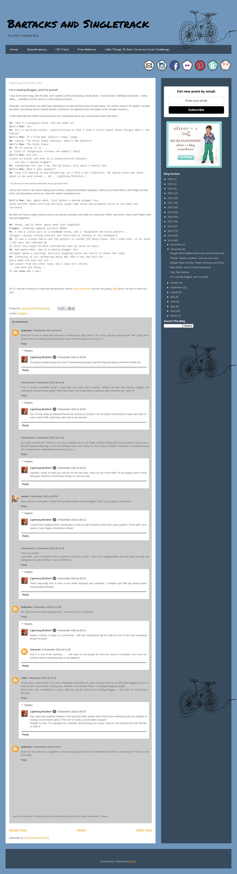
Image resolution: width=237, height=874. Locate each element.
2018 (171, 216)
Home (14, 49)
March (174, 315)
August (175, 292)
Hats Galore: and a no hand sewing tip (190, 267)
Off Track (62, 49)
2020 (171, 207)
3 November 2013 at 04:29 (47, 330)
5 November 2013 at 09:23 (71, 711)
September (177, 287)
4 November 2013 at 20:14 (71, 630)
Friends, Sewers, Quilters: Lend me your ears (194, 258)
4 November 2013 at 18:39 (71, 357)
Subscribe (196, 110)
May (173, 306)
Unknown (26, 330)
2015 (171, 231)
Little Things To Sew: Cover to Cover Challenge (137, 49)
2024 (171, 188)
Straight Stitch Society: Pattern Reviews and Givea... (198, 262)
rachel (24, 496)
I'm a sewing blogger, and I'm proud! (189, 276)
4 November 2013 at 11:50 (47, 607)
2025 (171, 184)
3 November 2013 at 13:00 (50, 437)
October (175, 282)
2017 (171, 221)
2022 (171, 198)
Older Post (144, 830)
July (173, 296)
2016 (171, 226)
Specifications (37, 49)
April (173, 311)
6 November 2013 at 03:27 (47, 746)
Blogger (132, 861)
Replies (29, 350)
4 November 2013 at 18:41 (71, 468)
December (176, 244)
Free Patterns (87, 49)
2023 (171, 193)
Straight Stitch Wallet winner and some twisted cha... (198, 253)
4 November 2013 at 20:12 (71, 519)
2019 (171, 212)
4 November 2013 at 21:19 (42, 678)
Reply (24, 343)
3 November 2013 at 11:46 (50, 382)
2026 (171, 179)
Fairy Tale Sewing (179, 272)
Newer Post (18, 830)
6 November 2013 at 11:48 (56, 649)
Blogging (22, 313)
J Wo (24, 678)
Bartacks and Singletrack (78, 23)
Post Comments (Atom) (36, 837)
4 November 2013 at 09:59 (43, 496)
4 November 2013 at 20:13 (71, 578)
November (176, 249)
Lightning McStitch (41, 357)
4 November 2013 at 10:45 (50, 548)
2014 (171, 235)
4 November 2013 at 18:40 (71, 409)
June (173, 301)
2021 (171, 202)
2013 (171, 240)
